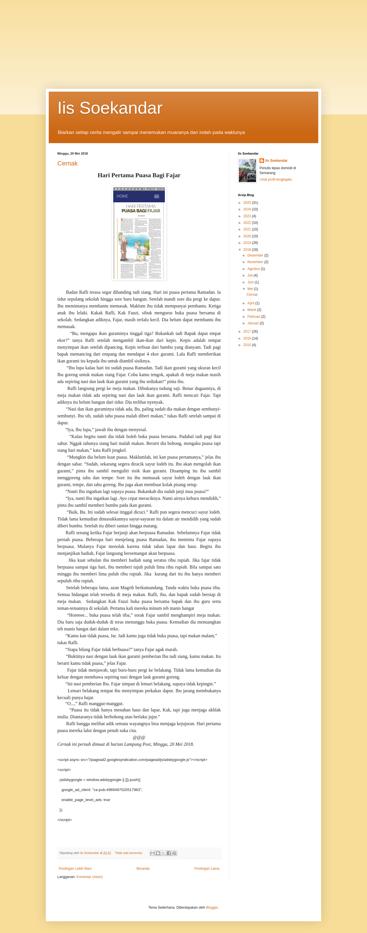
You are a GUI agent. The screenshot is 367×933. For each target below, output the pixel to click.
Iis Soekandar (110, 107)
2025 (247, 203)
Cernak (67, 163)
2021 (247, 229)
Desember (255, 255)
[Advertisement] (183, 40)
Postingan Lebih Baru (75, 869)
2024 (247, 209)
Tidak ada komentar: (129, 853)
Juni (251, 282)
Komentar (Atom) (90, 877)
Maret (252, 310)
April (251, 303)
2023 (247, 216)
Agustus (254, 269)
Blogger (212, 908)
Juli (250, 275)
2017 (247, 332)
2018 (247, 250)
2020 (247, 236)
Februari (254, 317)
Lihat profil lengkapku (275, 179)
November (255, 262)
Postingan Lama (206, 869)
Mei (250, 289)
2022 (247, 223)
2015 (247, 345)
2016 (247, 338)
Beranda (142, 869)
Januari (253, 323)
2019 (247, 243)
